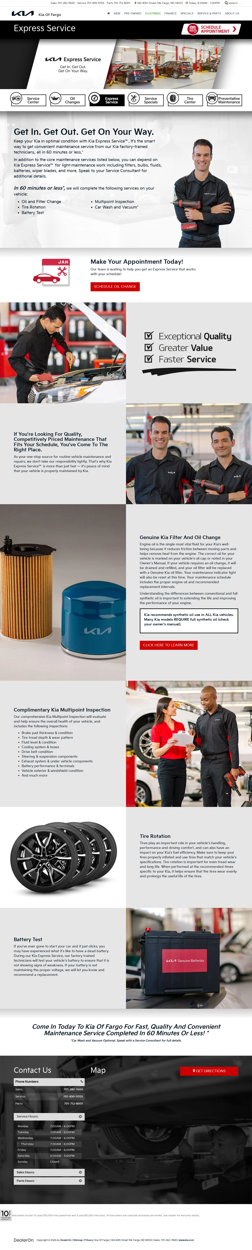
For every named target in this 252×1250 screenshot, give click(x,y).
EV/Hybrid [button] (152, 13)
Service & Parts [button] (209, 13)
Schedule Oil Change (115, 287)
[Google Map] (164, 1133)
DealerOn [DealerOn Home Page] (65, 1240)
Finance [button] (170, 13)
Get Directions (209, 1071)
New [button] (117, 13)
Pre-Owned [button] (132, 13)
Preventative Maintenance (224, 99)
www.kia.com (186, 1240)
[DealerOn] (24, 1240)
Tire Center (185, 99)
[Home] (108, 13)
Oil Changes (67, 99)
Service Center (28, 99)
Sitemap (78, 1240)
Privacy (88, 1240)
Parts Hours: (26, 1181)
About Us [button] (232, 13)
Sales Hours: (26, 1172)
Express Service (106, 99)
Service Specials (146, 99)
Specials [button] (187, 13)
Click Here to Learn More (168, 645)
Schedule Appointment (211, 29)
